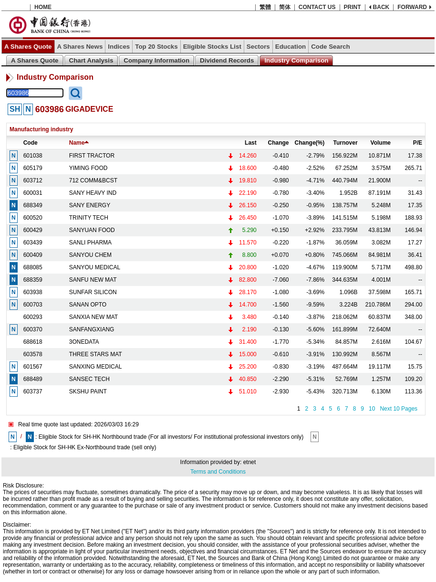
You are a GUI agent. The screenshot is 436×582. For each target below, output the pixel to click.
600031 (32, 193)
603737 (32, 391)
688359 (32, 279)
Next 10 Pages (398, 408)
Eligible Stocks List (212, 46)
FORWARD (412, 7)
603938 (32, 292)
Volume (381, 142)
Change (278, 142)
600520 (32, 217)
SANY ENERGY (89, 205)
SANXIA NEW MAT (93, 317)
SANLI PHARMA (90, 242)
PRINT (352, 7)
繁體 (265, 7)
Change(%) (310, 142)
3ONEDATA (84, 342)
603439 (32, 242)
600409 (32, 255)
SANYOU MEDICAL (94, 267)
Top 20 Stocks (156, 46)
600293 (32, 317)
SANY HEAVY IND (92, 193)
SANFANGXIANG (91, 329)
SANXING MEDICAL (95, 366)
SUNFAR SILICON (93, 292)
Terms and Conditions (218, 471)
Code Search (330, 46)
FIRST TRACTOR (91, 155)
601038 (32, 155)
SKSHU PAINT (88, 391)
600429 (32, 230)
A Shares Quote (28, 46)
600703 (32, 304)
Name (79, 142)
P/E (417, 142)
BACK (381, 7)
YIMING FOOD (88, 168)
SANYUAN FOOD (92, 230)
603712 (32, 180)
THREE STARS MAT (95, 354)
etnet (249, 462)
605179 (32, 168)
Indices (119, 46)
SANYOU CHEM (90, 255)
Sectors (258, 46)
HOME (43, 7)
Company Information (156, 60)
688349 (32, 205)
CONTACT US (317, 7)
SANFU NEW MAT (93, 279)
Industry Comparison (296, 60)
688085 (32, 267)
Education (290, 46)
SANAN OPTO (87, 304)
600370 (32, 329)
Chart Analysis (91, 60)
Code (30, 142)
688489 (32, 379)
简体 (285, 7)
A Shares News (80, 46)
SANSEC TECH (89, 379)
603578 (32, 354)
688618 (32, 342)
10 (372, 408)
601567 (32, 366)
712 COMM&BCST (93, 180)
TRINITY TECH (88, 217)
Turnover (345, 142)
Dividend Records (227, 60)
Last (251, 142)
